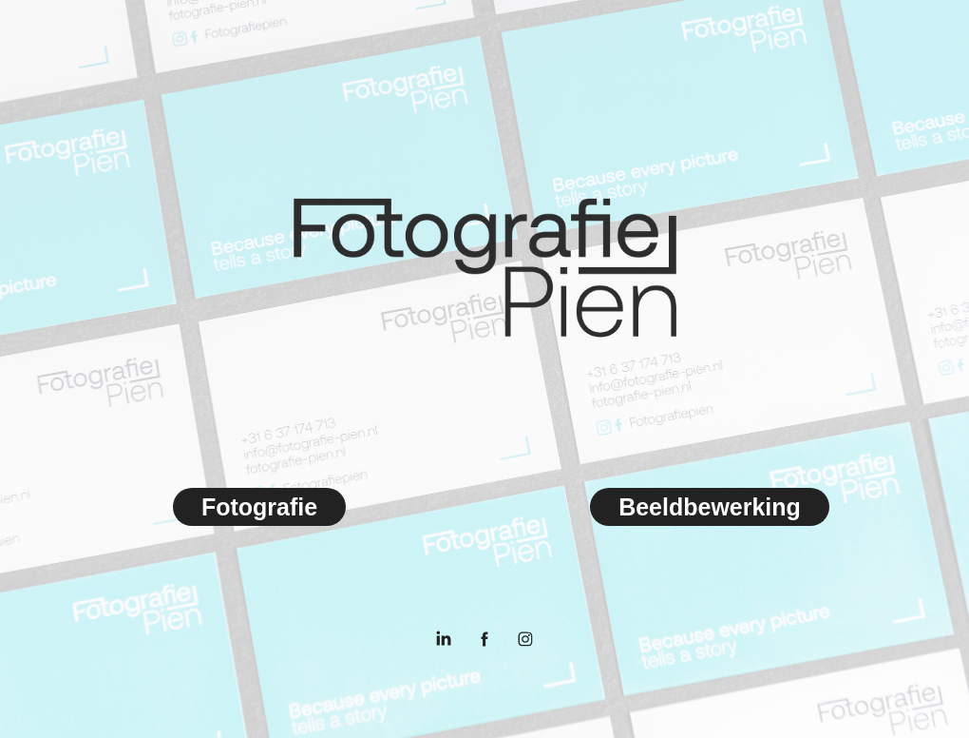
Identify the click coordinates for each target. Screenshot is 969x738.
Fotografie (259, 507)
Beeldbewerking (709, 507)
